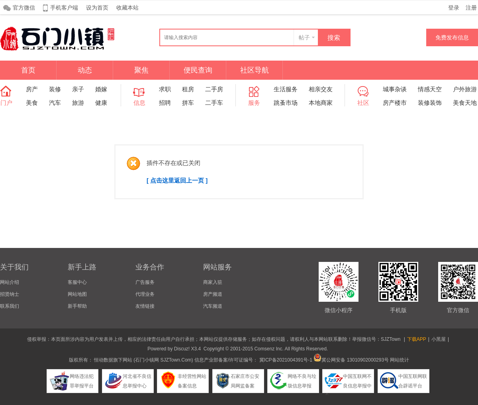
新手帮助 (77, 306)
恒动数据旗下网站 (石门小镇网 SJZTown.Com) (143, 360)
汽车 (55, 102)
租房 (188, 89)
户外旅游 (465, 89)
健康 (101, 102)
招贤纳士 (9, 294)
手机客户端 (64, 7)
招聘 (165, 102)
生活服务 (286, 89)
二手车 (214, 102)
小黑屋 (438, 339)
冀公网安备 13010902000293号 (351, 360)
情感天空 (430, 89)
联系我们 (9, 306)
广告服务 (145, 282)
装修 (55, 89)
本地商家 (321, 102)
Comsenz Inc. (268, 349)
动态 (85, 70)
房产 (32, 89)
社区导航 (254, 70)
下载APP (416, 339)
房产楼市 (395, 102)
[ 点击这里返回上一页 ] (177, 180)
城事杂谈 (395, 89)
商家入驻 (212, 282)
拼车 (188, 102)
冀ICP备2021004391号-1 (285, 360)
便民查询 (198, 70)
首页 (28, 70)
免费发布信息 (452, 37)
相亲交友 (321, 89)
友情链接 (145, 306)
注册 (471, 7)
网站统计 (399, 360)
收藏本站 (127, 7)
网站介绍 (9, 282)
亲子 (78, 89)
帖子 (304, 37)
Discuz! (182, 349)
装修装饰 (430, 102)
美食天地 (465, 102)
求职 (165, 89)
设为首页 (97, 7)
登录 (453, 7)
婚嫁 (101, 89)
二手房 (214, 89)
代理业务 (145, 294)
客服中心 (77, 282)
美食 (32, 102)
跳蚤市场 (286, 102)
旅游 (78, 102)
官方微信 (24, 7)
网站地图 (77, 294)
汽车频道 (212, 306)
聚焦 (141, 70)
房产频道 (212, 294)
